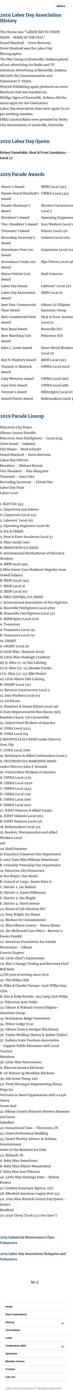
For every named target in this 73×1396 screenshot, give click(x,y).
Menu (61, 6)
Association (13, 1330)
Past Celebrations (16, 1314)
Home (9, 1306)
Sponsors (11, 1353)
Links (9, 1337)
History (10, 1322)
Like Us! (11, 1376)
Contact (10, 1369)
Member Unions (15, 1361)
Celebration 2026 (16, 1345)
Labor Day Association (19, 1388)
